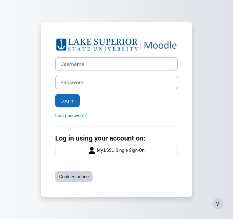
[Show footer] (217, 203)
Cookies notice (74, 176)
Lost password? (71, 115)
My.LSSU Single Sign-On (117, 150)
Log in (67, 101)
